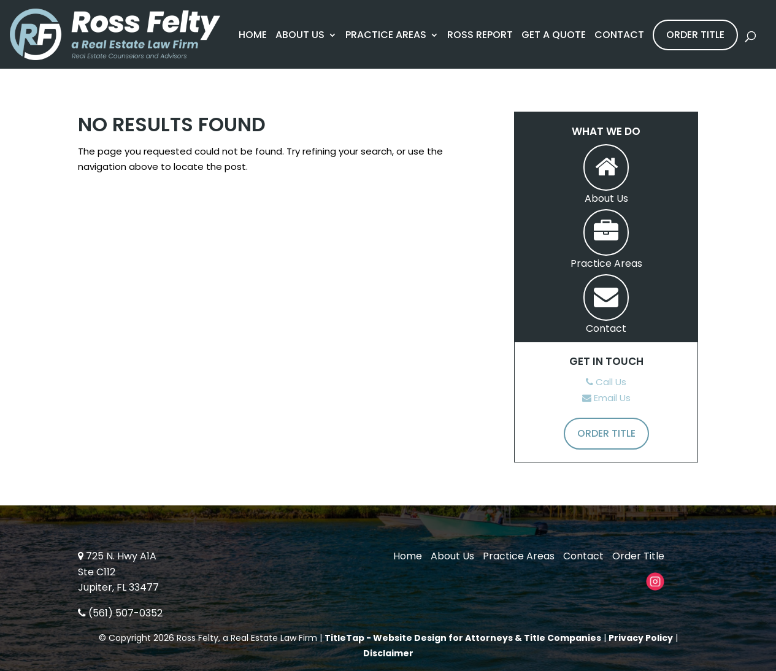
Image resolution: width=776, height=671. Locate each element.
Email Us (606, 397)
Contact (619, 36)
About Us (300, 36)
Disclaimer (388, 653)
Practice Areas (385, 36)
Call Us (606, 381)
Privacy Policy (641, 638)
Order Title (695, 35)
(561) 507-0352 (120, 613)
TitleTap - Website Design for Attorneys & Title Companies (463, 638)
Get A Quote (553, 36)
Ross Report (480, 36)
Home (253, 36)
